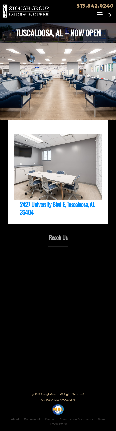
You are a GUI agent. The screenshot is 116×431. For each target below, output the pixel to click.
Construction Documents (76, 419)
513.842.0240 (95, 6)
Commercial (32, 419)
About (15, 419)
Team (101, 419)
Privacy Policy (58, 423)
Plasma (50, 419)
